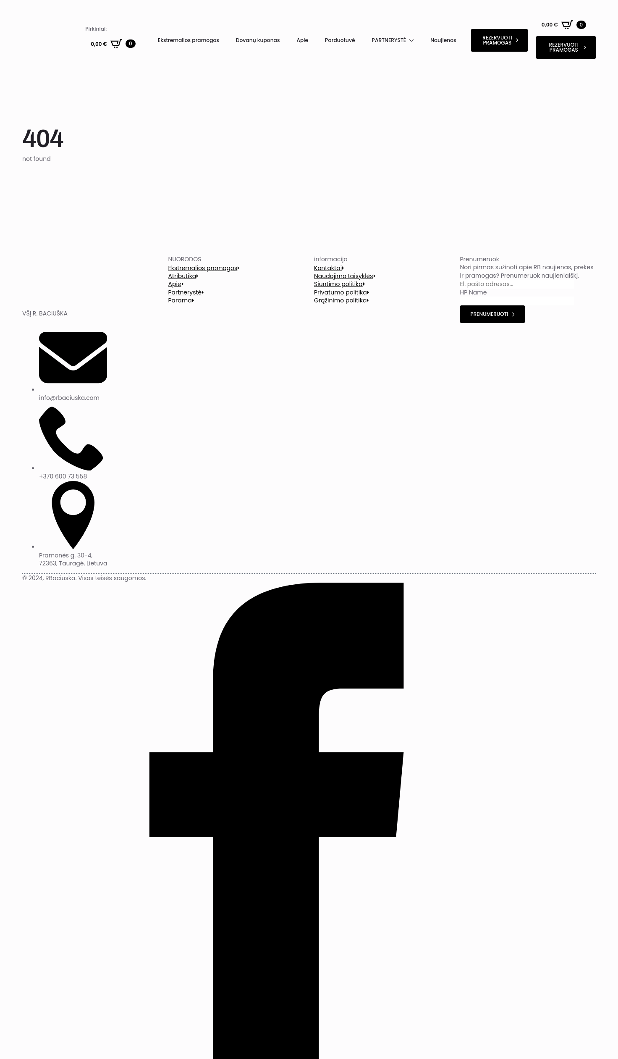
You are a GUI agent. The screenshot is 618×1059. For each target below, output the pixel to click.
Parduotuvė (340, 40)
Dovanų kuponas (258, 40)
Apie (302, 40)
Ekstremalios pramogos (188, 40)
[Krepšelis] (113, 43)
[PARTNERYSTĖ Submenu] (414, 40)
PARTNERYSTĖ (389, 40)
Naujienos (443, 40)
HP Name (473, 293)
